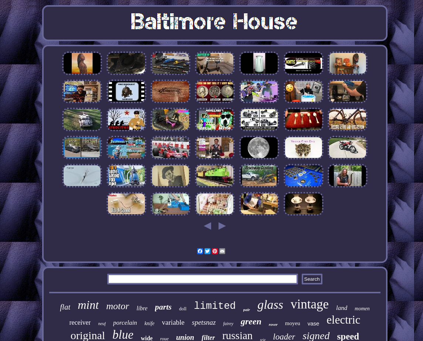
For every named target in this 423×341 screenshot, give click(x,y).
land (341, 307)
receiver (80, 322)
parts (163, 306)
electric (343, 319)
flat (65, 307)
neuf (102, 323)
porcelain (125, 322)
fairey (228, 323)
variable (173, 322)
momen (362, 308)
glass (270, 304)
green (251, 321)
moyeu (292, 323)
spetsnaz (204, 322)
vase (313, 323)
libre (142, 308)
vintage (310, 304)
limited (215, 306)
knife (150, 323)
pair (246, 309)
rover (273, 324)
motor (117, 306)
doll (182, 308)
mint (88, 304)
